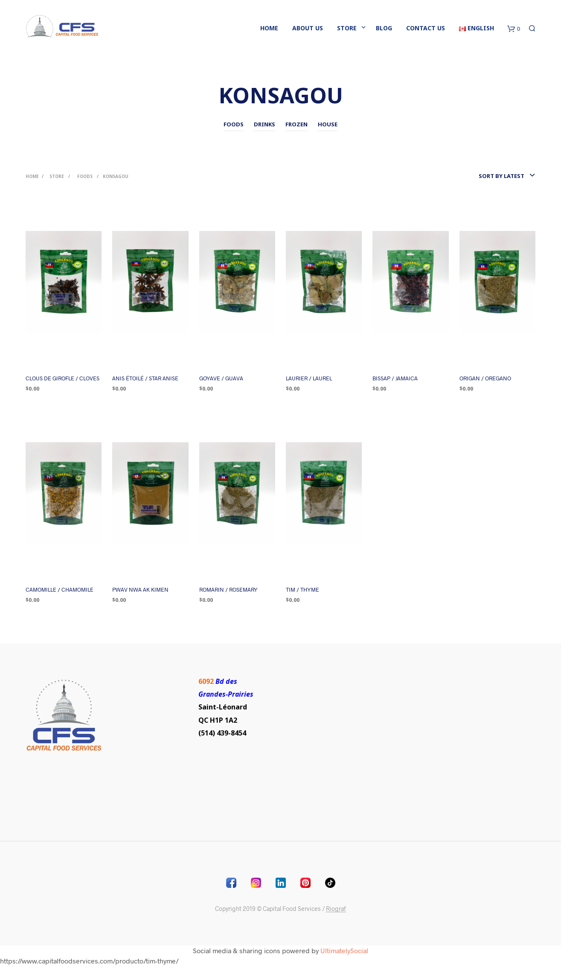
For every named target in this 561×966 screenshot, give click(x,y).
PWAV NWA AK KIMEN (140, 589)
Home (269, 28)
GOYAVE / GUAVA (221, 378)
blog (384, 28)
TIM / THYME (302, 589)
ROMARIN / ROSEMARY (228, 589)
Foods (85, 176)
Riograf (336, 908)
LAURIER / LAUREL (309, 378)
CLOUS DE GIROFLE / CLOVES (62, 378)
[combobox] (486, 176)
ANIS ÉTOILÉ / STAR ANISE (145, 378)
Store (347, 28)
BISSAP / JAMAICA (395, 378)
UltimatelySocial (344, 950)
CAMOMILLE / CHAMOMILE (59, 589)
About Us (307, 28)
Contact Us (425, 28)
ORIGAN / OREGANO (485, 378)
